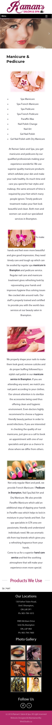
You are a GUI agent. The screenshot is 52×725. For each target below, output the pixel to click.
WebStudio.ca (26, 722)
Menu (4, 16)
